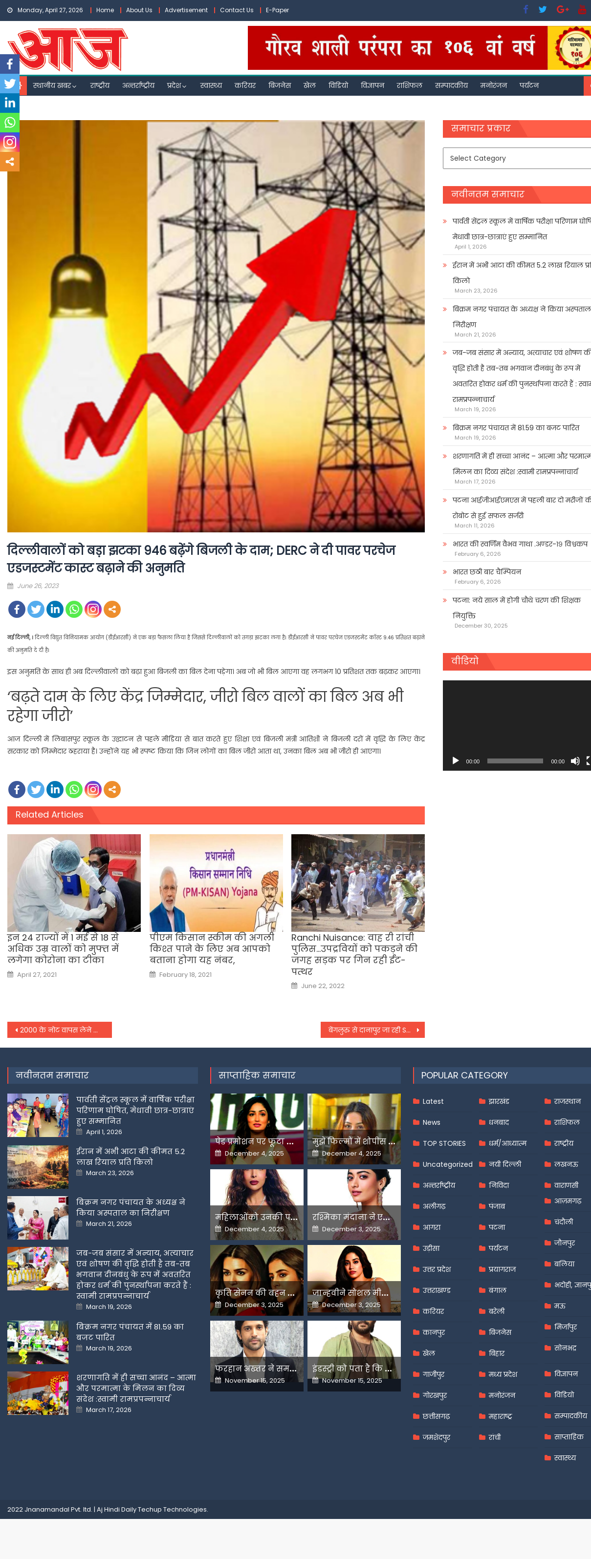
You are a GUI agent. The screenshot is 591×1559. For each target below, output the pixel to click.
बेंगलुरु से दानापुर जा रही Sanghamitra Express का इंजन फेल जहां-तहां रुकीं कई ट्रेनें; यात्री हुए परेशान (376, 1030)
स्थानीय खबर (52, 85)
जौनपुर (564, 1243)
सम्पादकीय (451, 85)
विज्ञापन (372, 85)
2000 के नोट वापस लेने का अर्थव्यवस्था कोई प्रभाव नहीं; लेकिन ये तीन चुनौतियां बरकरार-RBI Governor (66, 1030)
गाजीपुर (433, 1374)
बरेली (496, 1311)
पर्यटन (529, 85)
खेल (310, 85)
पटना (497, 1227)
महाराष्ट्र (500, 1416)
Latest (433, 1101)
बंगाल (497, 1290)
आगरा (431, 1227)
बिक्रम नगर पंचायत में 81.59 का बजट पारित (516, 428)
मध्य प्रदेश (503, 1374)
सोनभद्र (565, 1348)
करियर (245, 85)
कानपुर (434, 1332)
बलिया (564, 1264)
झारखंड (499, 1101)
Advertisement (186, 10)
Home (105, 10)
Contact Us (237, 10)
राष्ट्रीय (99, 85)
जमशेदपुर (436, 1437)
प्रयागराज (502, 1269)
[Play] (455, 761)
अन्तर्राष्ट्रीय (138, 85)
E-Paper (277, 10)
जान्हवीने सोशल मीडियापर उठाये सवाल (383, 1293)
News (431, 1122)
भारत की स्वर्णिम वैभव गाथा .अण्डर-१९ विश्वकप (520, 544)
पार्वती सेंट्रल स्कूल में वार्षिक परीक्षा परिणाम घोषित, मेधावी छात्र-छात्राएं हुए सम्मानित (135, 1110)
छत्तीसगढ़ (436, 1416)
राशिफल (409, 85)
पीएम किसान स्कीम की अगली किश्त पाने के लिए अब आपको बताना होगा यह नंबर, (212, 949)
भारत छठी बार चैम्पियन (487, 572)
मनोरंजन (494, 85)
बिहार (496, 1353)
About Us (139, 10)
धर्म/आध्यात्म (507, 1143)
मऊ (560, 1306)
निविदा (499, 1185)
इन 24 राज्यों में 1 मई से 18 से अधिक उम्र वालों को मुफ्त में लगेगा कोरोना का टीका (63, 949)
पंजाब (497, 1206)
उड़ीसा (431, 1248)
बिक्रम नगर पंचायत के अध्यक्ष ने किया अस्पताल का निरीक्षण (130, 1207)
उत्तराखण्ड (437, 1290)
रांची (495, 1437)
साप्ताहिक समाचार (257, 1075)
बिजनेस (279, 85)
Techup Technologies (172, 1509)
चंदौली (563, 1222)
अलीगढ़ (434, 1206)
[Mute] (575, 761)
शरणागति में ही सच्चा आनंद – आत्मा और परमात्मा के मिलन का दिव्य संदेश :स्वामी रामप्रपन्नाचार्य (136, 1388)
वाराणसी (566, 1185)
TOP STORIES (444, 1143)
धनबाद (499, 1122)
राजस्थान (567, 1101)
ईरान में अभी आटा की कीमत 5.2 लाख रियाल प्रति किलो (130, 1156)
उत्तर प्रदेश (437, 1269)
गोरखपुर (435, 1395)
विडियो (338, 85)
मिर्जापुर (565, 1327)
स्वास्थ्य (211, 85)
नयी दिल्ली (505, 1164)
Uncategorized (448, 1164)
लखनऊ (566, 1164)
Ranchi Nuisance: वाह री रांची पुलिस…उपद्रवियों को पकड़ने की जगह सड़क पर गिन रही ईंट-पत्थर (354, 955)
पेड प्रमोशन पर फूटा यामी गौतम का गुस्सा (289, 1141)
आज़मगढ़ (567, 1201)
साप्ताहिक (569, 1437)
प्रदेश (174, 85)
